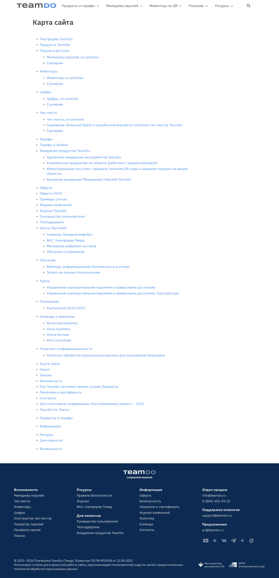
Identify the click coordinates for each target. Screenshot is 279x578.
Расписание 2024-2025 (66, 308)
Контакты (48, 398)
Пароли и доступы (55, 50)
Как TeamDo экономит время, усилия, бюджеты (79, 386)
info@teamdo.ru (214, 495)
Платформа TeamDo (56, 39)
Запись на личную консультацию (73, 272)
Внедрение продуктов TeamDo (65, 150)
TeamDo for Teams (54, 409)
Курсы (45, 281)
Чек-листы (48, 112)
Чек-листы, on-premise (65, 119)
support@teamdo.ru (217, 515)
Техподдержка (52, 222)
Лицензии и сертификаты (61, 392)
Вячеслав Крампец (62, 323)
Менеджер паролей (122, 5)
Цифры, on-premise (62, 98)
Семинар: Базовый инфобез (69, 234)
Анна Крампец (58, 329)
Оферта (46, 187)
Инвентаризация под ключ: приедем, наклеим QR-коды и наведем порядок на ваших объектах (117, 171)
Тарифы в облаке (54, 145)
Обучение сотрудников (66, 251)
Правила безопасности (94, 495)
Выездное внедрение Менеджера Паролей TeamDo (89, 179)
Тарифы (46, 139)
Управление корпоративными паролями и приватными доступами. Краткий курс (113, 293)
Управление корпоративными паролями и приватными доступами (101, 287)
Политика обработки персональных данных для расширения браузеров (106, 355)
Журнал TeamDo (53, 210)
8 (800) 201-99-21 (216, 501)
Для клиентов (51, 440)
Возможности (51, 449)
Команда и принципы (57, 316)
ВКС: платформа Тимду (66, 240)
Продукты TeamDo (55, 44)
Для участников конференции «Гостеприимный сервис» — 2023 (92, 404)
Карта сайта (50, 363)
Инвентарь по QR (163, 5)
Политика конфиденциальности (66, 348)
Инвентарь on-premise (65, 78)
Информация (50, 426)
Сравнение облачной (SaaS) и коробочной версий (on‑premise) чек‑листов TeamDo (114, 125)
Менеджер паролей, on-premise (73, 57)
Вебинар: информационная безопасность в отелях (88, 266)
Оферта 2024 (51, 193)
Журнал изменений (55, 205)
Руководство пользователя (62, 216)
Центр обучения (53, 228)
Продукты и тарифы (78, 5)
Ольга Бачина (58, 334)
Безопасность (51, 381)
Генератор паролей (28, 524)
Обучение (48, 260)
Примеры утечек (53, 199)
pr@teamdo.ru (213, 530)
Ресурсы (222, 5)
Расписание (49, 301)
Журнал (83, 501)
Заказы (46, 375)
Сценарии (55, 63)
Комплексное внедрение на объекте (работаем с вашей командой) (102, 163)
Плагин (19, 536)
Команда (146, 524)
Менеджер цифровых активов (71, 246)
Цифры (45, 92)
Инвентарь (48, 71)
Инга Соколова (59, 340)
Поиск (45, 369)
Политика (147, 518)
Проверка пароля (27, 530)
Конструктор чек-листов (32, 518)
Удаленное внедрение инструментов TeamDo (84, 157)
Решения (196, 5)
